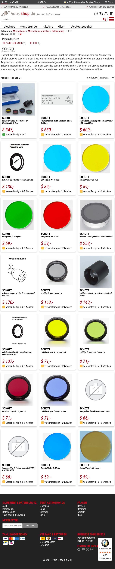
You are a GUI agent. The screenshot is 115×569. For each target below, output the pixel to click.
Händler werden (85, 540)
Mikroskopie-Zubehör (39, 31)
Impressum (8, 508)
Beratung (81, 508)
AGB (4, 505)
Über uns (44, 505)
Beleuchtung (58, 31)
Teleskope (8, 26)
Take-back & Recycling (13, 514)
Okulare (48, 26)
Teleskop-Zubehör (80, 26)
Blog (79, 514)
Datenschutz (8, 511)
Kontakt (81, 511)
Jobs (42, 508)
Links (42, 514)
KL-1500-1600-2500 (14, 42)
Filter (61, 26)
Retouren (44, 544)
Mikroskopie (19, 31)
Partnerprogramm (86, 537)
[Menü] (110, 539)
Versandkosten (47, 541)
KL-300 (35, 42)
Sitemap (44, 511)
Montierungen (29, 26)
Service (81, 505)
